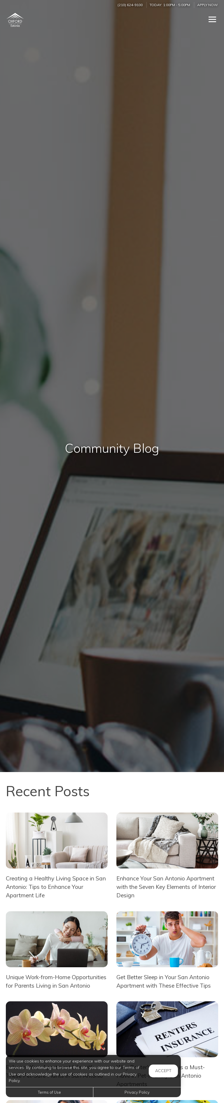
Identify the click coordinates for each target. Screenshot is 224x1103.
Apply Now (207, 5)
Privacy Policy (137, 1092)
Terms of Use (49, 1092)
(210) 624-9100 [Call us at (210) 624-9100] (130, 5)
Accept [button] (163, 1070)
